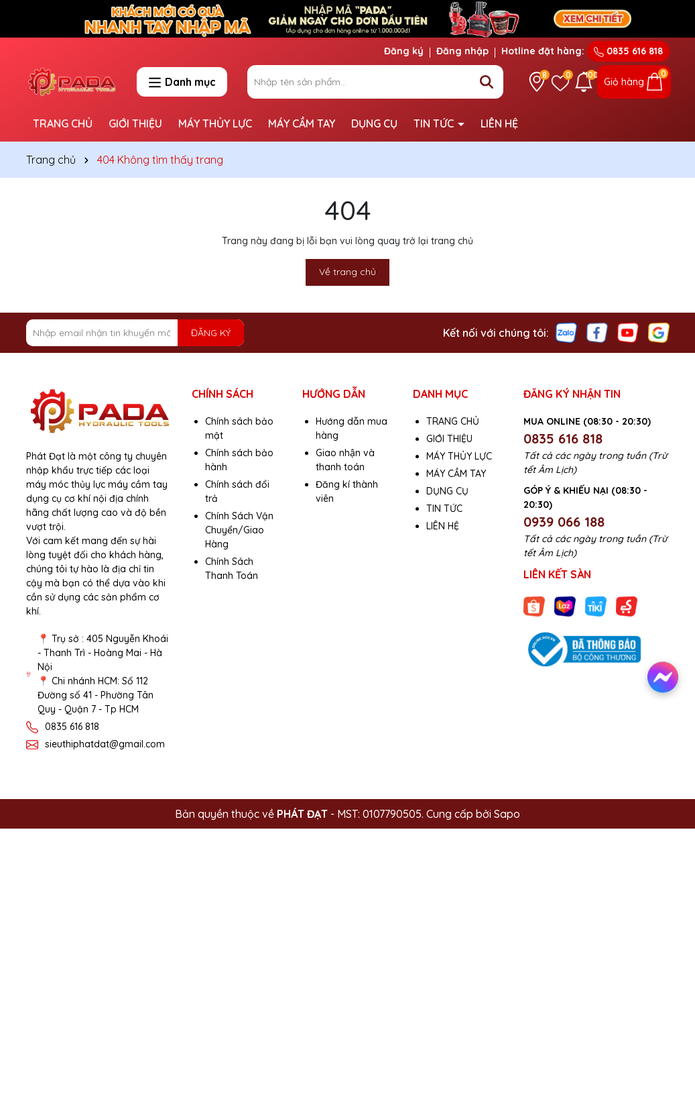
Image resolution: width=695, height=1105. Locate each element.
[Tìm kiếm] (486, 81)
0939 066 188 (564, 521)
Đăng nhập (462, 51)
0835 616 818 (628, 51)
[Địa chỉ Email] (135, 332)
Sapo (507, 814)
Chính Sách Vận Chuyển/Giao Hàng (239, 530)
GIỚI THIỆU (135, 123)
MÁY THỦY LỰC (215, 123)
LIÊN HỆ (499, 123)
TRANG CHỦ (62, 123)
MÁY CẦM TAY (301, 123)
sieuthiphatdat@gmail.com (105, 744)
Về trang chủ (347, 272)
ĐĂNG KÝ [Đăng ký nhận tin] (211, 333)
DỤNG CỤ (374, 123)
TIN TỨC (435, 123)
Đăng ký (404, 51)
